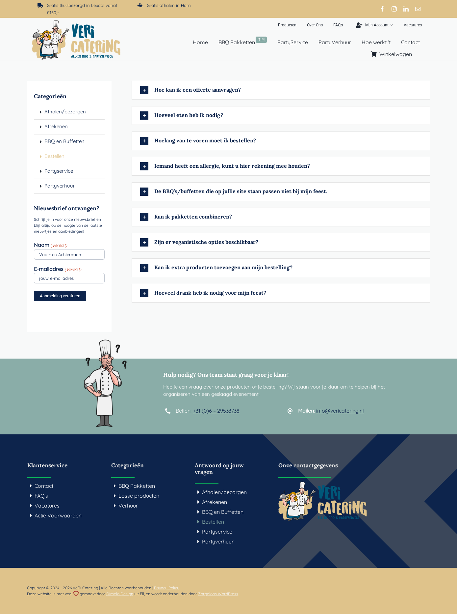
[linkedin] (406, 9)
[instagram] (394, 9)
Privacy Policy (166, 587)
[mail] (417, 9)
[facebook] (382, 9)
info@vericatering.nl (340, 410)
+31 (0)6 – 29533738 (216, 410)
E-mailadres (57, 269)
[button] (281, 90)
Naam (50, 245)
